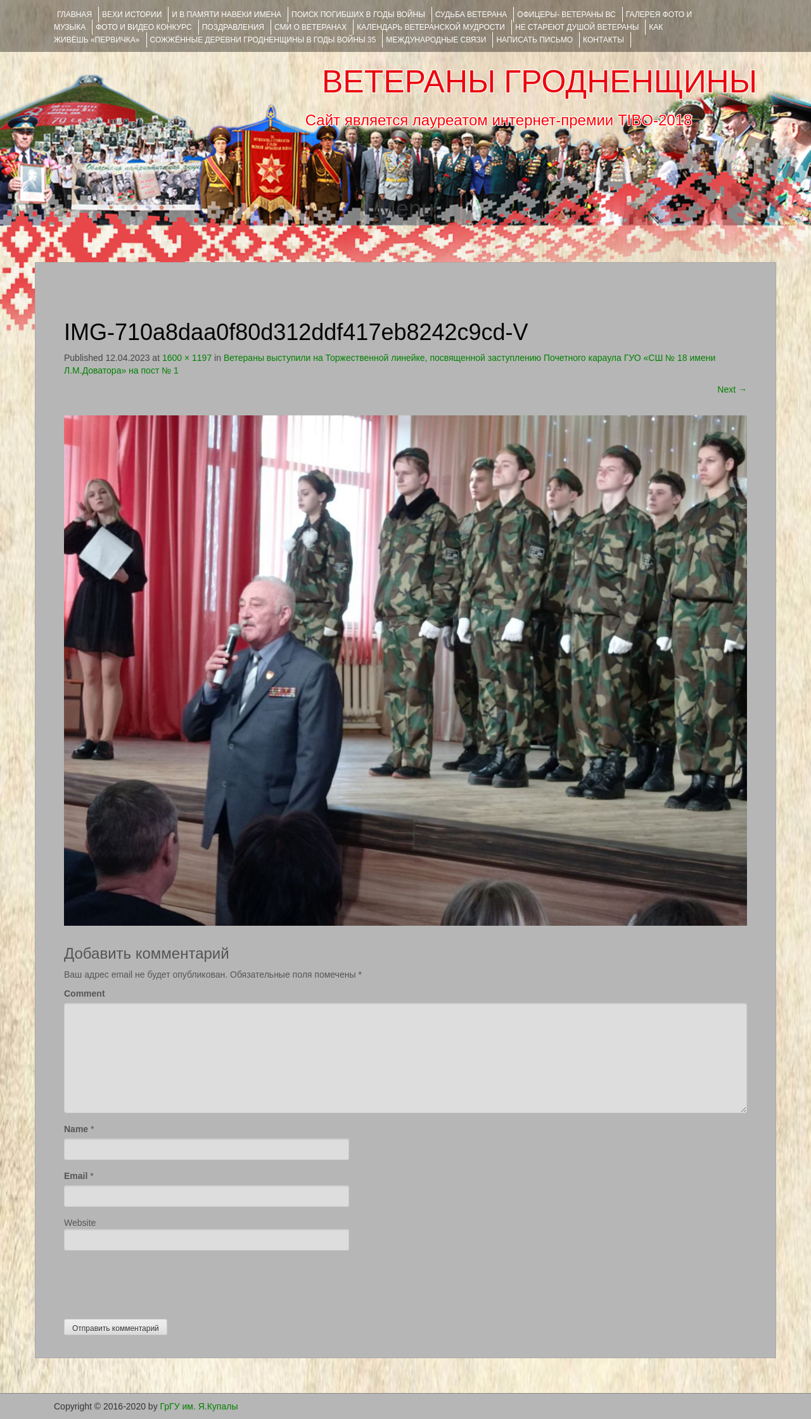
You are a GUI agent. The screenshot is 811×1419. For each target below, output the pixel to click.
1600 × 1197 (187, 358)
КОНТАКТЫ (603, 39)
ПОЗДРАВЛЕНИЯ (233, 27)
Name (76, 1129)
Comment (84, 993)
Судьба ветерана (471, 14)
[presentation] (160, 1281)
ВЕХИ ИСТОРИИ (132, 14)
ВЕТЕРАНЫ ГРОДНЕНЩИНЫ (539, 81)
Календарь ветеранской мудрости (431, 27)
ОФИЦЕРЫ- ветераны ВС (566, 14)
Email (75, 1176)
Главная (74, 14)
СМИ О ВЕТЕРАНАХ (310, 27)
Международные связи (436, 39)
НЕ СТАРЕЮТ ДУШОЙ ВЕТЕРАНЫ (577, 27)
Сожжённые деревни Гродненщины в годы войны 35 (263, 39)
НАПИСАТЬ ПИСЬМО (534, 39)
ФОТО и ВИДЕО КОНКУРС (143, 27)
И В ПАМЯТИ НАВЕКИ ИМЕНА (226, 14)
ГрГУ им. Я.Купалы (199, 1406)
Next (732, 389)
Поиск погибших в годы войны (358, 14)
